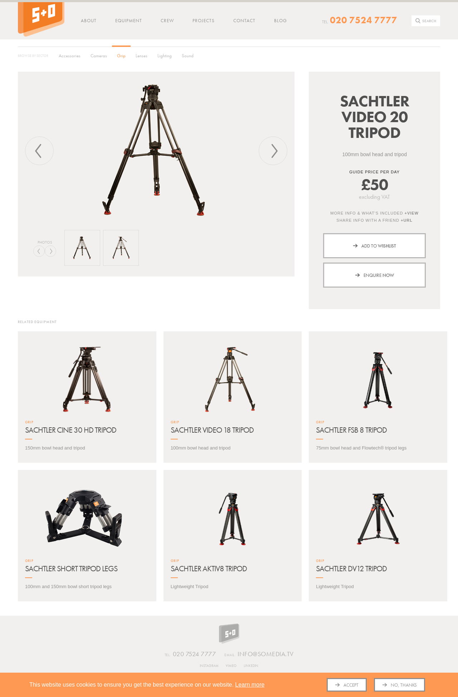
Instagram (209, 665)
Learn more (249, 685)
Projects (204, 21)
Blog (280, 21)
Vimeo (231, 665)
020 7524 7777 (363, 20)
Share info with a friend (374, 220)
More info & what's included (374, 213)
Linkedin (251, 665)
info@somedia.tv (259, 654)
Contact (244, 21)
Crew (167, 21)
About (89, 21)
